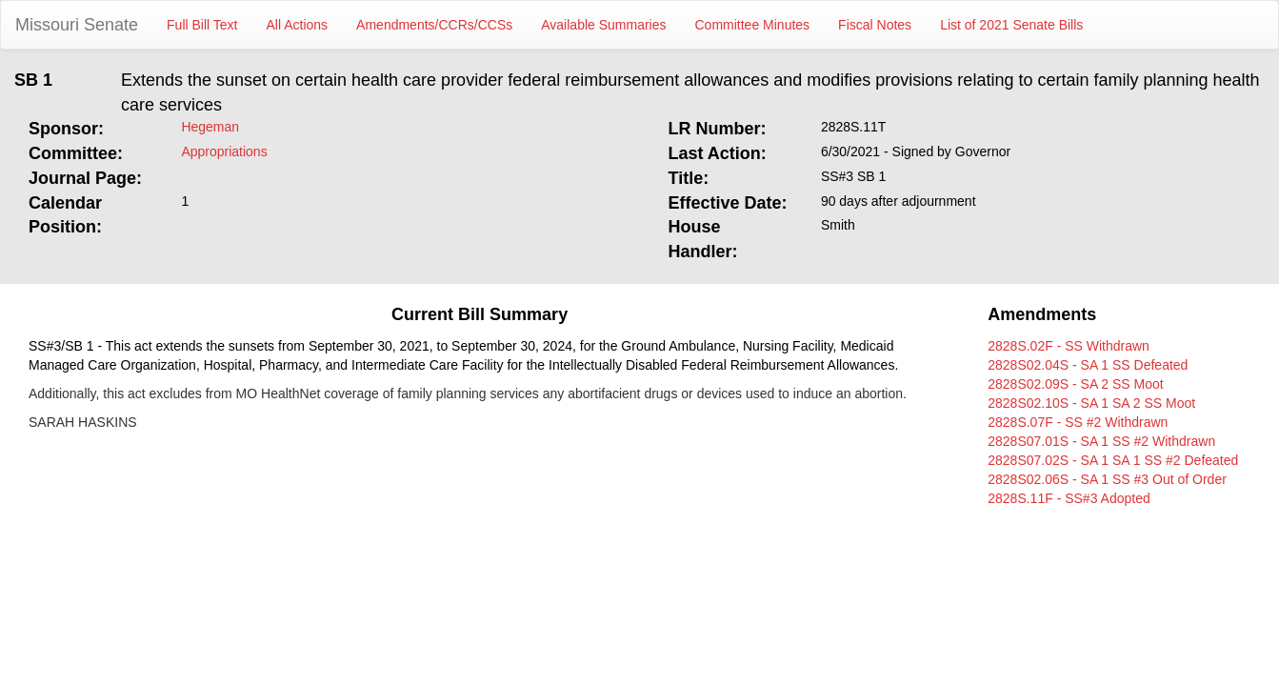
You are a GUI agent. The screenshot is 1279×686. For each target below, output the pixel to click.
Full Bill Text (202, 24)
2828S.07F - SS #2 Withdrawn (1078, 422)
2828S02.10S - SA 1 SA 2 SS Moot (1091, 403)
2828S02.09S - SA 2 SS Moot (1075, 384)
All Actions (298, 24)
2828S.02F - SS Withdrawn (1068, 345)
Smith (838, 224)
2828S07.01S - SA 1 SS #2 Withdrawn (1101, 441)
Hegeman (210, 126)
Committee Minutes (752, 24)
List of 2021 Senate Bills (1011, 24)
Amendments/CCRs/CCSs (434, 24)
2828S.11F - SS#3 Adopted (1068, 498)
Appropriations (224, 151)
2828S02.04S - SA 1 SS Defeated (1088, 365)
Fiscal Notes (874, 24)
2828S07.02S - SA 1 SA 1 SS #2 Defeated (1113, 460)
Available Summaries (603, 24)
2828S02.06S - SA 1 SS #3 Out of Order (1107, 479)
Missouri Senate (76, 24)
